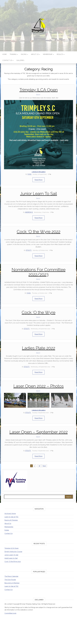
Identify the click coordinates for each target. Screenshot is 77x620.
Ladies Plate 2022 (38, 348)
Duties (7, 530)
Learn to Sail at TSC (11, 517)
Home (4, 54)
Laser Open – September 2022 (38, 432)
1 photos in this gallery (38, 172)
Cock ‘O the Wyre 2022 (38, 231)
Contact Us (7, 60)
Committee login (10, 613)
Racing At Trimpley (11, 520)
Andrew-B (29, 212)
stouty (29, 250)
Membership (48, 54)
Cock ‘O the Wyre (38, 312)
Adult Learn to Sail (11, 558)
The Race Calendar (11, 576)
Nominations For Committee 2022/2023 (38, 272)
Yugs (29, 174)
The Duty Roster (10, 580)
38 (39, 466)
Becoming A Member (12, 583)
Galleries (20, 60)
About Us (35, 54)
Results (60, 54)
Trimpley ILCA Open (38, 89)
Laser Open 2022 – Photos (38, 386)
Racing (24, 54)
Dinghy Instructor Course (13, 551)
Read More (38, 180)
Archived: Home (10, 513)
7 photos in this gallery (38, 410)
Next (44, 466)
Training (14, 54)
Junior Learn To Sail (38, 193)
